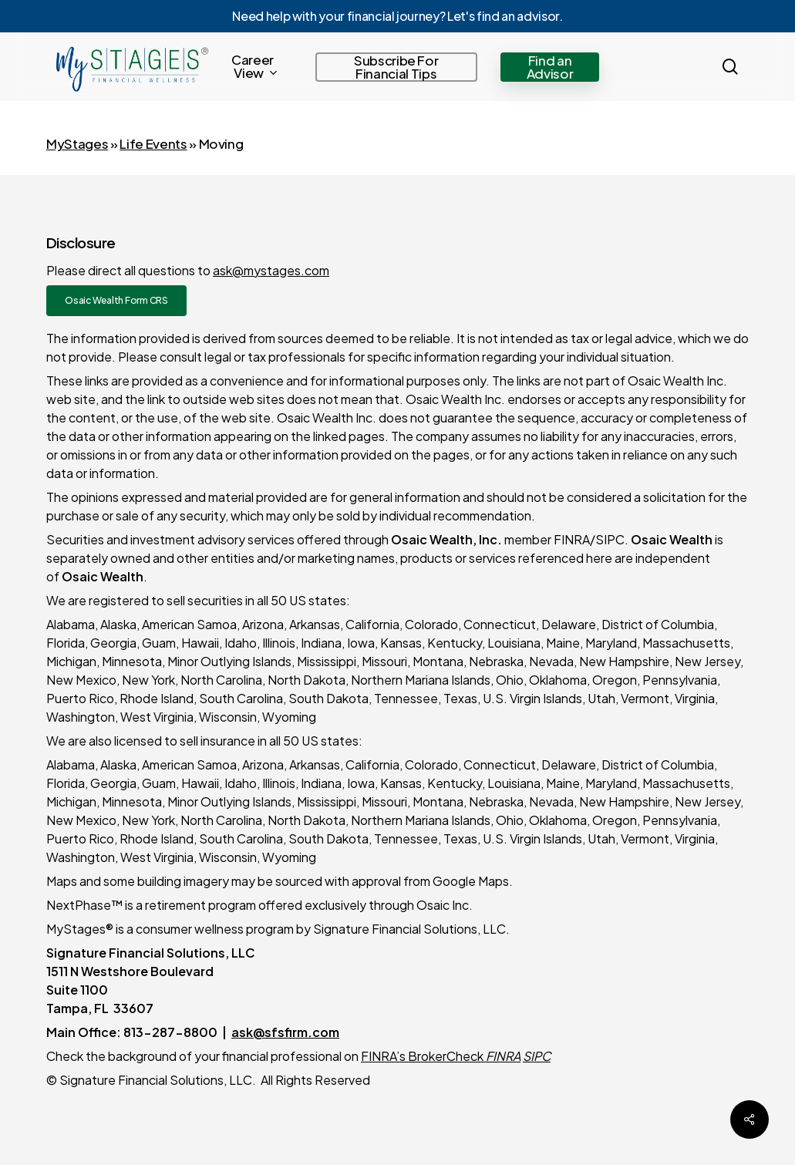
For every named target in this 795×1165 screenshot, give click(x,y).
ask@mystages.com (271, 270)
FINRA (503, 1056)
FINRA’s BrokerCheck (423, 1056)
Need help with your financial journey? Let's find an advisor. (397, 16)
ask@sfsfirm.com (285, 1032)
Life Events (153, 143)
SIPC (537, 1056)
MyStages (77, 143)
